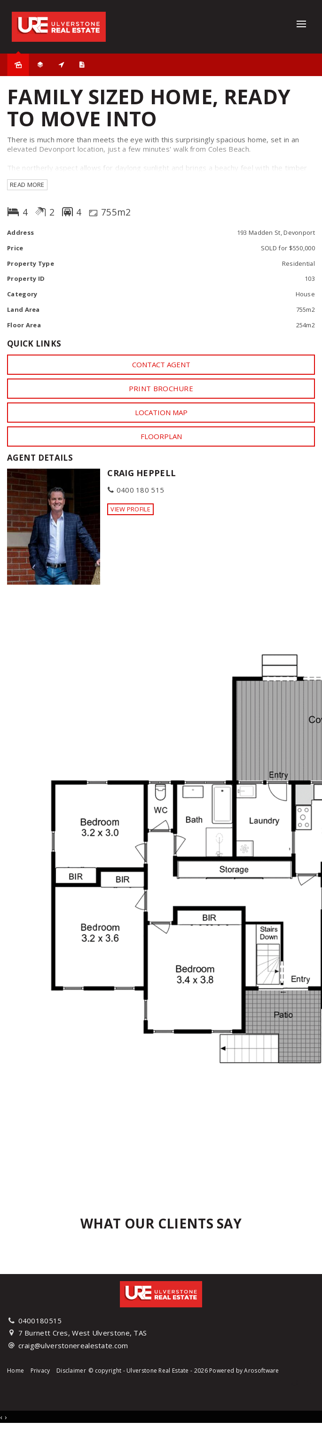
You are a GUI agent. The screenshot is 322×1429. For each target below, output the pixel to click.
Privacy (40, 1371)
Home (15, 1371)
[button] (161, 388)
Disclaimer (71, 1371)
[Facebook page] (281, 1383)
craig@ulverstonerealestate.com (73, 1345)
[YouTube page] (309, 1383)
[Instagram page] (295, 1383)
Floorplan (161, 436)
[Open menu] (301, 23)
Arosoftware (261, 1371)
